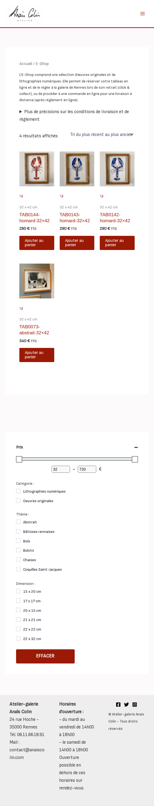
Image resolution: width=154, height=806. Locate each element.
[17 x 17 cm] (18, 600)
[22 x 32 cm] (18, 638)
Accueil (25, 63)
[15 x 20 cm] (18, 591)
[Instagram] (134, 704)
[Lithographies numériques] (18, 491)
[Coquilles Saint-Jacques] (18, 569)
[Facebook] (118, 704)
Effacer (45, 656)
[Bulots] (18, 550)
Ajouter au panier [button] (34, 243)
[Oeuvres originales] (18, 500)
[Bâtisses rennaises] (18, 531)
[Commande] (101, 134)
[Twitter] (126, 704)
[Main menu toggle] (143, 14)
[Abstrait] (18, 522)
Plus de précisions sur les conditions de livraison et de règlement (74, 115)
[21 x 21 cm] (18, 619)
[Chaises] (18, 559)
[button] (21, 196)
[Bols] (18, 540)
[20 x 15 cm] (18, 610)
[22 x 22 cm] (18, 629)
